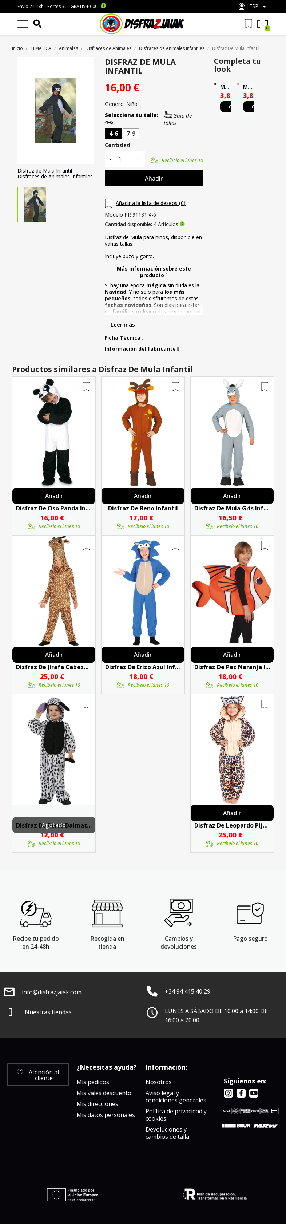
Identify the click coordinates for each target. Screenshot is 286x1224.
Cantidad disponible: (128, 224)
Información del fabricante (142, 349)
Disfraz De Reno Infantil (143, 508)
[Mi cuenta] (259, 24)
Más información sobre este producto (154, 272)
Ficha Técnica (124, 338)
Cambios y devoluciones (178, 943)
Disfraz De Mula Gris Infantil (232, 508)
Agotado (54, 825)
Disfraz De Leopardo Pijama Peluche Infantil (232, 825)
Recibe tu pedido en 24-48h (36, 943)
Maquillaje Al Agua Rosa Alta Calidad (248, 87)
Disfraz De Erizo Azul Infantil (143, 667)
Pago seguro (250, 939)
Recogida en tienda (107, 943)
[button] (38, 1074)
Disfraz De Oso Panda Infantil (54, 508)
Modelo (114, 215)
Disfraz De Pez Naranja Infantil (232, 667)
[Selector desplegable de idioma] (259, 6)
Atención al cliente (242, 7)
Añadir (154, 178)
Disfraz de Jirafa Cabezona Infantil (54, 667)
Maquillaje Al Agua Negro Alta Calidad (225, 87)
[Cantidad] (124, 159)
